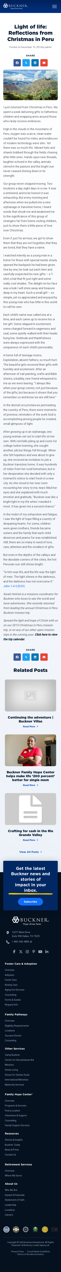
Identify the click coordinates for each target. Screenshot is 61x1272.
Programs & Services (15, 1105)
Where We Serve (13, 1175)
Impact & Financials (15, 1195)
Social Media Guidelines (38, 1251)
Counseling (10, 994)
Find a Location (12, 1110)
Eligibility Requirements (17, 1025)
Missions (9, 1064)
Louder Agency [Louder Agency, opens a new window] (40, 1245)
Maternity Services (14, 1084)
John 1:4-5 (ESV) (14, 586)
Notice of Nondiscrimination (30, 1254)
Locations (10, 1030)
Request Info (11, 1004)
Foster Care (11, 980)
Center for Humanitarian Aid (19, 1060)
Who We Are (11, 1190)
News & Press (12, 1149)
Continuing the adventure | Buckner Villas (30, 719)
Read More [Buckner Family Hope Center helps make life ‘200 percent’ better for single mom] (30, 784)
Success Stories (13, 1035)
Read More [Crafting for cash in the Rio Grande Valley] (30, 839)
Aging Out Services (14, 989)
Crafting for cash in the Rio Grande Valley (30, 833)
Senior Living (11, 1070)
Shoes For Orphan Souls (17, 1075)
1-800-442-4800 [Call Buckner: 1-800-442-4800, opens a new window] (22, 941)
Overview (9, 970)
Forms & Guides (13, 1000)
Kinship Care (11, 985)
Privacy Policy (17, 1251)
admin (48, 47)
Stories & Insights (14, 1139)
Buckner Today (12, 1145)
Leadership (10, 1205)
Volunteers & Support (16, 1115)
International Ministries (16, 1079)
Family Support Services (17, 1125)
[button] (54, 6)
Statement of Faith (14, 1200)
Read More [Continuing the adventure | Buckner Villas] (30, 726)
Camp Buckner (12, 1055)
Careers (9, 1215)
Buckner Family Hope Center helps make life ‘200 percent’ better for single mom (30, 776)
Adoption (9, 975)
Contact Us (10, 1154)
